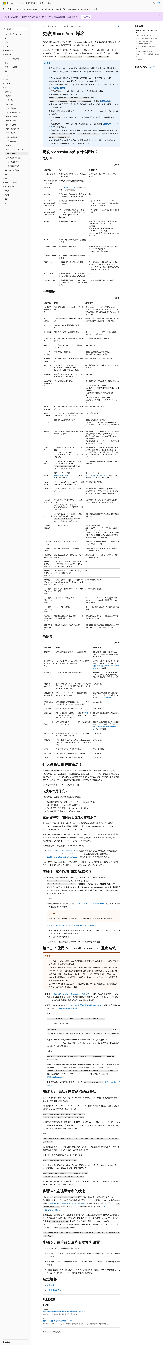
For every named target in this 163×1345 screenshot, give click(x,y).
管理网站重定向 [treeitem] (11, 137)
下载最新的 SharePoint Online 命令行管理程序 (70, 994)
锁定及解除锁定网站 (109, 697)
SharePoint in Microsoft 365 (71, 26)
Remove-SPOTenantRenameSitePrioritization (64, 854)
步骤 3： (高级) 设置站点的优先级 (147, 47)
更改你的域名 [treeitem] (11, 154)
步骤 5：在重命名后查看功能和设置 (147, 55)
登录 (158, 3)
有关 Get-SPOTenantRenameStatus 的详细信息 (67, 1203)
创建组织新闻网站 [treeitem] (12, 166)
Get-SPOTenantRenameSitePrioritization (62, 857)
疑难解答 (139, 59)
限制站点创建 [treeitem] (11, 125)
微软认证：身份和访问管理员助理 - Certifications (60, 1321)
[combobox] (15, 29)
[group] (83, 1033)
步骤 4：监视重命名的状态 (145, 51)
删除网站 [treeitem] (9, 104)
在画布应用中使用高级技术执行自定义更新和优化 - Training (64, 1311)
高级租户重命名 (59, 88)
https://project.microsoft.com (64, 475)
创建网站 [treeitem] (9, 100)
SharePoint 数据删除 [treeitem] (13, 112)
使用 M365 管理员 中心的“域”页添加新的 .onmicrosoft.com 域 (71, 925)
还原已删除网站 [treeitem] (11, 108)
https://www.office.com (67, 187)
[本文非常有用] (151, 67)
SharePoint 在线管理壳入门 (67, 1008)
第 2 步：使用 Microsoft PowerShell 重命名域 (144, 42)
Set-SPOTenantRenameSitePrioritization (62, 850)
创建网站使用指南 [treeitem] (12, 162)
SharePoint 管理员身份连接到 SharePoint (84, 1005)
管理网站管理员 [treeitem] (11, 116)
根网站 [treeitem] (8, 145)
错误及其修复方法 (54, 1290)
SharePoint (54, 26)
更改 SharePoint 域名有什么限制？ (146, 31)
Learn (45, 26)
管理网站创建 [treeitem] (11, 121)
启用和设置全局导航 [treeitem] (13, 158)
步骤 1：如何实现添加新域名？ (146, 38)
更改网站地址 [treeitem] (11, 133)
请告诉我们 (86, 17)
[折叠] (27, 24)
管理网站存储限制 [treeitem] (12, 129)
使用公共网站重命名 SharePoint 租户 (105, 726)
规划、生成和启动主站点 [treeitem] (15, 149)
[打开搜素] (154, 3)
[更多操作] (118, 26)
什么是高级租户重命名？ (144, 35)
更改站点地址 (104, 101)
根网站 (85, 713)
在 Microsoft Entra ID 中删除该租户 (90, 903)
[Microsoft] (4, 3)
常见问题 (50, 1285)
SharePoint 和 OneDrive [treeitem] (13, 34)
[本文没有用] (153, 67)
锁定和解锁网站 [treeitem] (11, 141)
